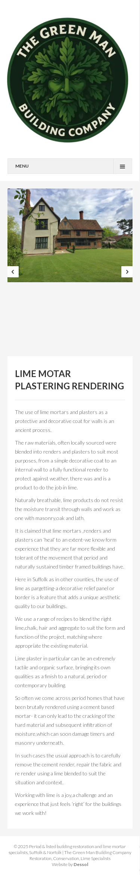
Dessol (81, 864)
